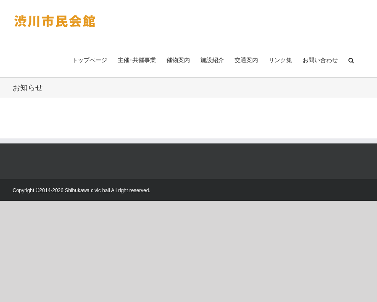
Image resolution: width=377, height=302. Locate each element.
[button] (351, 59)
